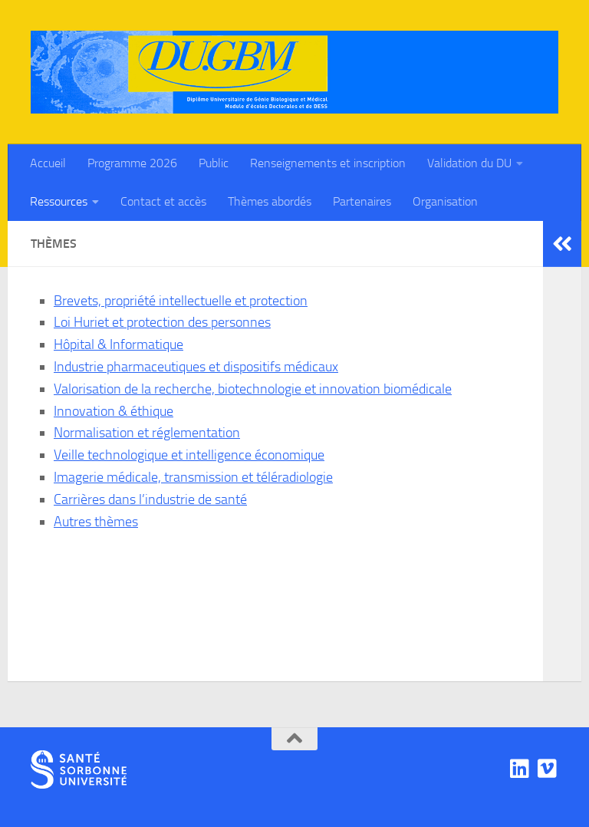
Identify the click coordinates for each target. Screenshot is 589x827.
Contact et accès (163, 201)
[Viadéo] (547, 768)
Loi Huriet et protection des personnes (162, 322)
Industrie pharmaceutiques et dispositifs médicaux (196, 366)
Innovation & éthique (113, 411)
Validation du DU (469, 163)
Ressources (58, 201)
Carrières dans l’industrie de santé (150, 499)
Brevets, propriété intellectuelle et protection (181, 300)
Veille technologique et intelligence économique (189, 454)
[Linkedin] (520, 768)
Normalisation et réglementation (147, 432)
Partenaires (362, 201)
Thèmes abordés (269, 201)
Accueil (48, 163)
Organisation (445, 201)
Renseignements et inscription (328, 163)
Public (214, 163)
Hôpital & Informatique (118, 344)
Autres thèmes (96, 521)
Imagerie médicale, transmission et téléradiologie (193, 477)
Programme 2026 (132, 163)
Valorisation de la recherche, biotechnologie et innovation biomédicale (253, 389)
